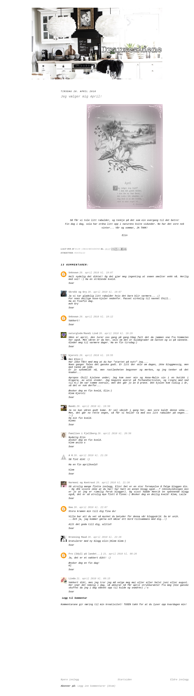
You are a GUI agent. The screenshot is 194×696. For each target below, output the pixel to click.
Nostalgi (79, 253)
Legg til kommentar (74, 598)
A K (71, 455)
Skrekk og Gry (78, 292)
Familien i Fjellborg (83, 433)
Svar (71, 283)
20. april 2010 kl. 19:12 (96, 316)
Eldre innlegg (179, 679)
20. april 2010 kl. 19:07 (96, 272)
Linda (72, 578)
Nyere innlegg (70, 679)
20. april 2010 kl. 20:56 (114, 433)
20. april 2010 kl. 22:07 (90, 507)
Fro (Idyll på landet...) (85, 554)
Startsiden (125, 679)
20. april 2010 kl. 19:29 (116, 333)
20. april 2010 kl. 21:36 (113, 482)
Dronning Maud (78, 537)
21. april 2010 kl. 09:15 (93, 578)
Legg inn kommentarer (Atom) (96, 686)
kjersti (73, 355)
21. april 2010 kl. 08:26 (120, 554)
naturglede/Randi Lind (83, 333)
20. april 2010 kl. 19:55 (96, 355)
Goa (71, 507)
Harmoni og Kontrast (82, 482)
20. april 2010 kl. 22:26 (104, 537)
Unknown (73, 272)
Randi (72, 406)
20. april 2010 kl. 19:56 (93, 406)
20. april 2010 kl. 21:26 (90, 455)
